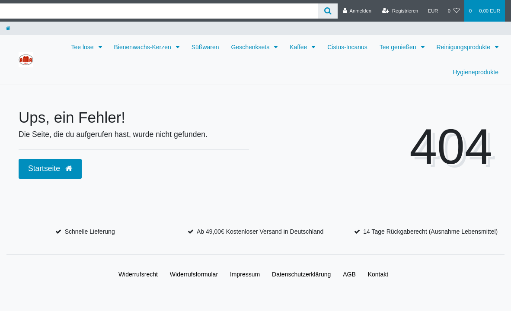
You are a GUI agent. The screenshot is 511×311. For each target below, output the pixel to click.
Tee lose (83, 47)
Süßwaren (205, 47)
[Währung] (433, 11)
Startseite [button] (50, 168)
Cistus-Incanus (347, 47)
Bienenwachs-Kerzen (143, 47)
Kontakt (378, 274)
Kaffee (299, 47)
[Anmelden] (357, 11)
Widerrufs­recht (138, 274)
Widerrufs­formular (194, 274)
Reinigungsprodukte (464, 47)
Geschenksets (251, 47)
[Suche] (328, 11)
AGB (349, 274)
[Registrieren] (400, 11)
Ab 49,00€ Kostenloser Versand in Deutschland (260, 231)
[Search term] (159, 11)
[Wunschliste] (453, 11)
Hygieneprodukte (475, 72)
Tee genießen (399, 47)
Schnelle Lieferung (90, 231)
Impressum (245, 274)
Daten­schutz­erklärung (301, 274)
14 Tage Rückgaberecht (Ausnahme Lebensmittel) (430, 231)
